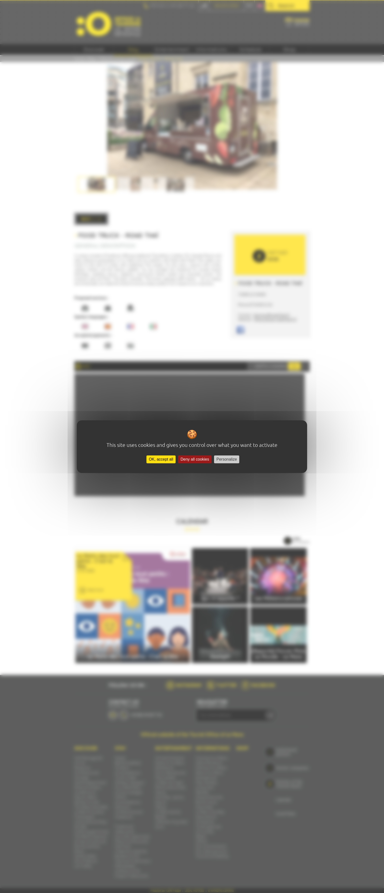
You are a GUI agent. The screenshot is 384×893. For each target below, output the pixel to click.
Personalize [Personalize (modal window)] (226, 459)
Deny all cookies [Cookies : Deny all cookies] (194, 459)
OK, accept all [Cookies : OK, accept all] (161, 459)
